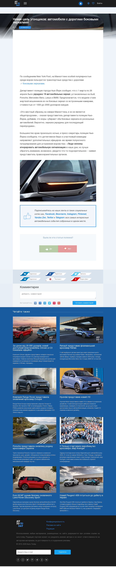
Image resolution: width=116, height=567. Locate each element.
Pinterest (82, 214)
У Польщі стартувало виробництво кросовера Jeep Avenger (77, 448)
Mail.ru (44, 303)
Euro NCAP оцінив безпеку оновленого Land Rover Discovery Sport (32, 497)
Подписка (62, 553)
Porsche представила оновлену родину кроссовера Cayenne (33, 448)
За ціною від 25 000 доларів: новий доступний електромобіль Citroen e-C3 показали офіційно (32, 349)
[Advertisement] (58, 54)
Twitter (50, 218)
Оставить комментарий (84, 304)
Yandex (54, 303)
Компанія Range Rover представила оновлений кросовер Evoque (31, 399)
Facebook (49, 214)
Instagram (71, 214)
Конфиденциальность (55, 522)
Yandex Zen (40, 218)
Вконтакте (61, 214)
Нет (67, 248)
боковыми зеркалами (33, 84)
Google (58, 303)
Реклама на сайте (53, 526)
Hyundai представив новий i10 (75, 398)
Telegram (60, 218)
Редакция (50, 529)
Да (48, 248)
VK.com (35, 303)
